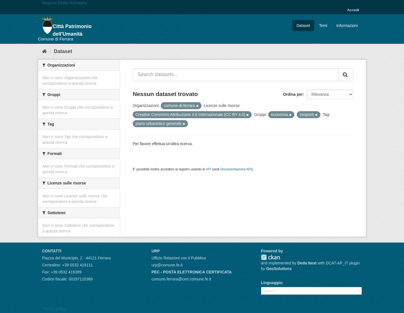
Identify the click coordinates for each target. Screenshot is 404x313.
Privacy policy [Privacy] (54, 309)
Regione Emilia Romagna (64, 3)
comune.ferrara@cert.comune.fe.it (181, 279)
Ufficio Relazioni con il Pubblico (179, 258)
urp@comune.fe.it (167, 265)
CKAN (270, 257)
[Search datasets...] (235, 74)
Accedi (353, 10)
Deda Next (306, 263)
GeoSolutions (279, 268)
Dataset (303, 25)
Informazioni (347, 25)
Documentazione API (235, 169)
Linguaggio (271, 282)
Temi (323, 25)
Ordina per (293, 94)
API (208, 169)
